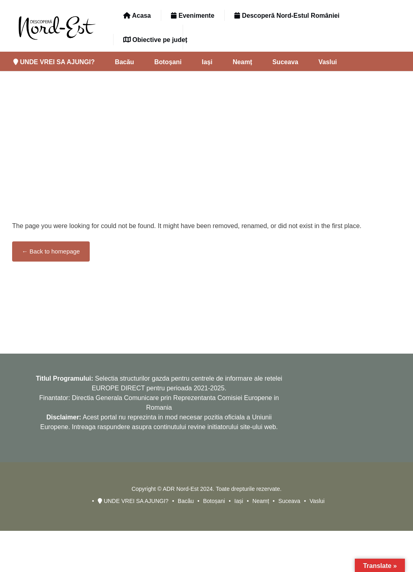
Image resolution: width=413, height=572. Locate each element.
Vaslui (327, 62)
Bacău (124, 62)
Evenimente (192, 15)
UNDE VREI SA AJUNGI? (54, 62)
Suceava (285, 62)
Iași (207, 62)
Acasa (137, 15)
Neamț (242, 62)
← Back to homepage (51, 251)
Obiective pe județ (155, 39)
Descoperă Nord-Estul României (286, 15)
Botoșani (168, 62)
